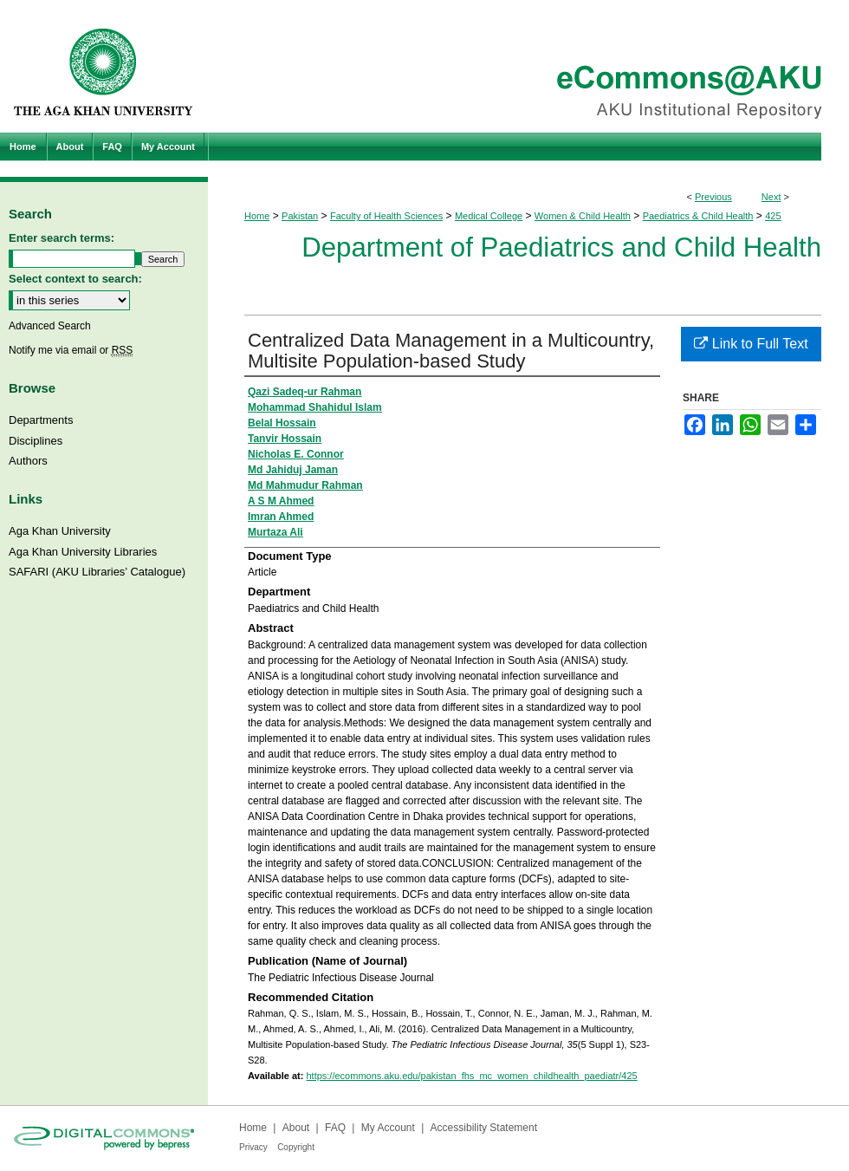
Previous (713, 197)
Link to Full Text (750, 343)
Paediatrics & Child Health (698, 216)
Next (771, 197)
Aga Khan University (60, 530)
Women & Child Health (583, 216)
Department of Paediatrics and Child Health (561, 247)
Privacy (253, 1147)
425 (773, 216)
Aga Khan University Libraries (83, 551)
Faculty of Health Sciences (386, 216)
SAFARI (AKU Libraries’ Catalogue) (97, 571)
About (295, 1128)
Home (256, 216)
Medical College (488, 216)
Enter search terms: (61, 237)
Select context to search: (75, 278)
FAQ (335, 1128)
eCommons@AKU (528, 66)
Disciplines (35, 440)
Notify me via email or (71, 350)
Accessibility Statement (484, 1128)
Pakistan (300, 216)
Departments (41, 419)
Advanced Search (50, 326)
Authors (28, 460)
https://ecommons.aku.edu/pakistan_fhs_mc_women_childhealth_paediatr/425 (471, 1075)
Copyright (295, 1147)
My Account (388, 1128)
